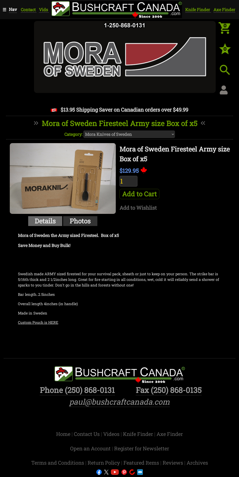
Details (45, 221)
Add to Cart (139, 194)
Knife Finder (198, 9)
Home (64, 434)
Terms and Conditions (58, 462)
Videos (112, 434)
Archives (197, 462)
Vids (44, 9)
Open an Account (90, 448)
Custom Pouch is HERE (38, 322)
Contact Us (87, 434)
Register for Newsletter (141, 448)
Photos (80, 221)
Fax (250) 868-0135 (168, 390)
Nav (13, 9)
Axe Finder (224, 9)
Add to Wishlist (138, 207)
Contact (29, 9)
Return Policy (104, 462)
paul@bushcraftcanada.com (119, 402)
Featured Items (141, 462)
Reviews (173, 462)
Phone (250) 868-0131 (77, 390)
